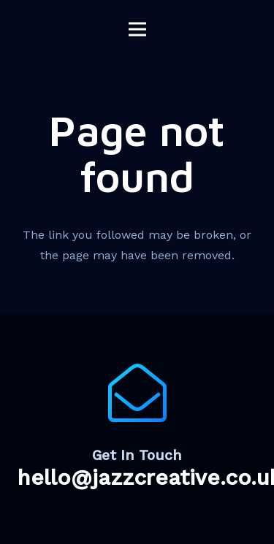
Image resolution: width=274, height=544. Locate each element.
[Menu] (137, 29)
